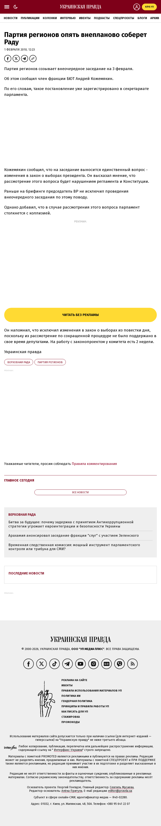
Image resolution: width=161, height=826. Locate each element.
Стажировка (70, 716)
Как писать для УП (74, 711)
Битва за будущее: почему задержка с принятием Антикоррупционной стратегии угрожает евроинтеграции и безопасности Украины (71, 524)
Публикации (30, 18)
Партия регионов (50, 362)
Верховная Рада (18, 362)
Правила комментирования (94, 464)
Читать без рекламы (80, 315)
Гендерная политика (76, 701)
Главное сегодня (19, 480)
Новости (10, 18)
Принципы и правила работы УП (85, 706)
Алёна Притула (71, 791)
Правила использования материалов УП (91, 690)
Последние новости (26, 573)
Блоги (142, 18)
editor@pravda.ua (120, 791)
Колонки (50, 18)
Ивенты (85, 18)
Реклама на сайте (74, 680)
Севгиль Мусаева (122, 787)
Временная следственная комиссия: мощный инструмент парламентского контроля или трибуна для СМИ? (74, 547)
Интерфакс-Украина (68, 750)
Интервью (68, 18)
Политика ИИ (70, 695)
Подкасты (102, 18)
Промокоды (70, 722)
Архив (154, 18)
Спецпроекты (123, 18)
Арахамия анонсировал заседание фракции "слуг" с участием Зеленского (73, 535)
